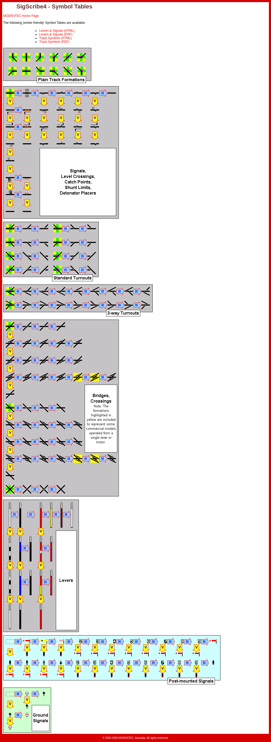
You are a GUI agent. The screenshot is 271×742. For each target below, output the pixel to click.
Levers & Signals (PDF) (55, 34)
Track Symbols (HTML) (55, 38)
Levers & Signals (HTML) (57, 31)
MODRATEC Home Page (21, 16)
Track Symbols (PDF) (54, 42)
